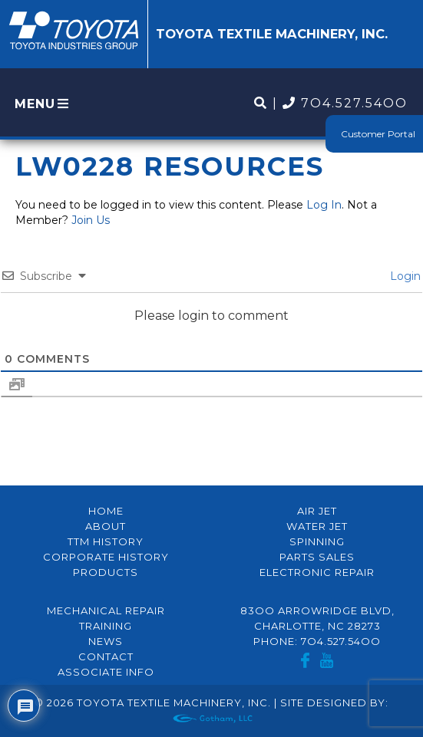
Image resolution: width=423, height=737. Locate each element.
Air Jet (317, 511)
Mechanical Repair (106, 610)
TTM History (106, 541)
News (105, 641)
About (105, 526)
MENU (43, 104)
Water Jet (317, 526)
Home (106, 511)
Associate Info (106, 672)
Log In (324, 205)
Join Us (90, 220)
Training (105, 626)
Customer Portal (378, 134)
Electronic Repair (317, 572)
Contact (106, 656)
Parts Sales (317, 557)
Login (404, 276)
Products (105, 572)
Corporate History (106, 557)
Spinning (317, 541)
